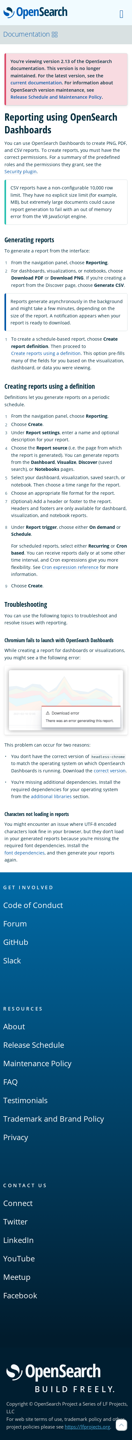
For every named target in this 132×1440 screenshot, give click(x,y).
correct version (110, 771)
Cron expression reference (70, 567)
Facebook (20, 1295)
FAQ (10, 1081)
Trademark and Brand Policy (53, 1118)
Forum (15, 923)
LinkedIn (18, 1240)
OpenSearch (37, 13)
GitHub (15, 942)
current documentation (36, 83)
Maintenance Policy (37, 1063)
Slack (12, 960)
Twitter (15, 1221)
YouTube (19, 1258)
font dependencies (24, 853)
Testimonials (25, 1100)
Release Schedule (33, 1044)
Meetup (17, 1277)
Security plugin (20, 171)
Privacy (15, 1137)
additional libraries (51, 796)
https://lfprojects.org (87, 1426)
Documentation (30, 34)
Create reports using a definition (46, 353)
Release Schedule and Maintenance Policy (56, 97)
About (14, 1026)
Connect (18, 1203)
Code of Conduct (33, 905)
